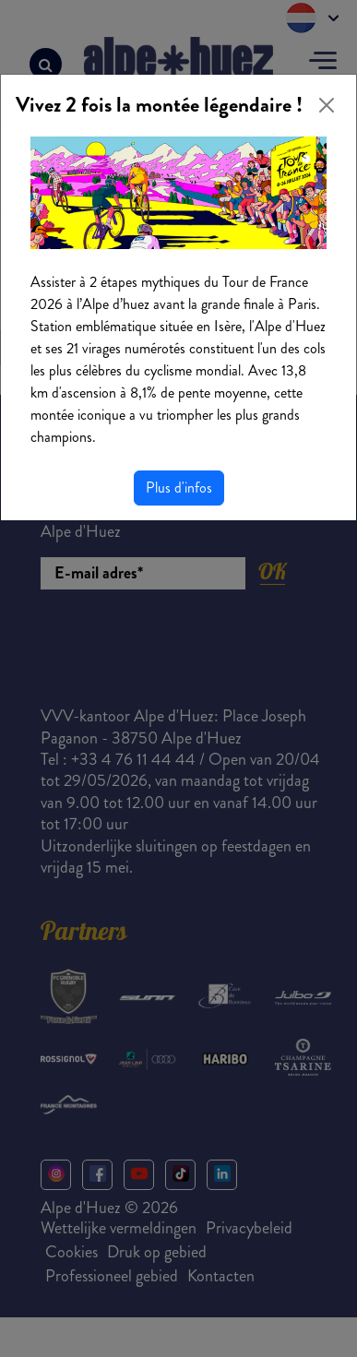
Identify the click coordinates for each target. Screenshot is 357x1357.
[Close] (326, 105)
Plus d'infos (179, 487)
